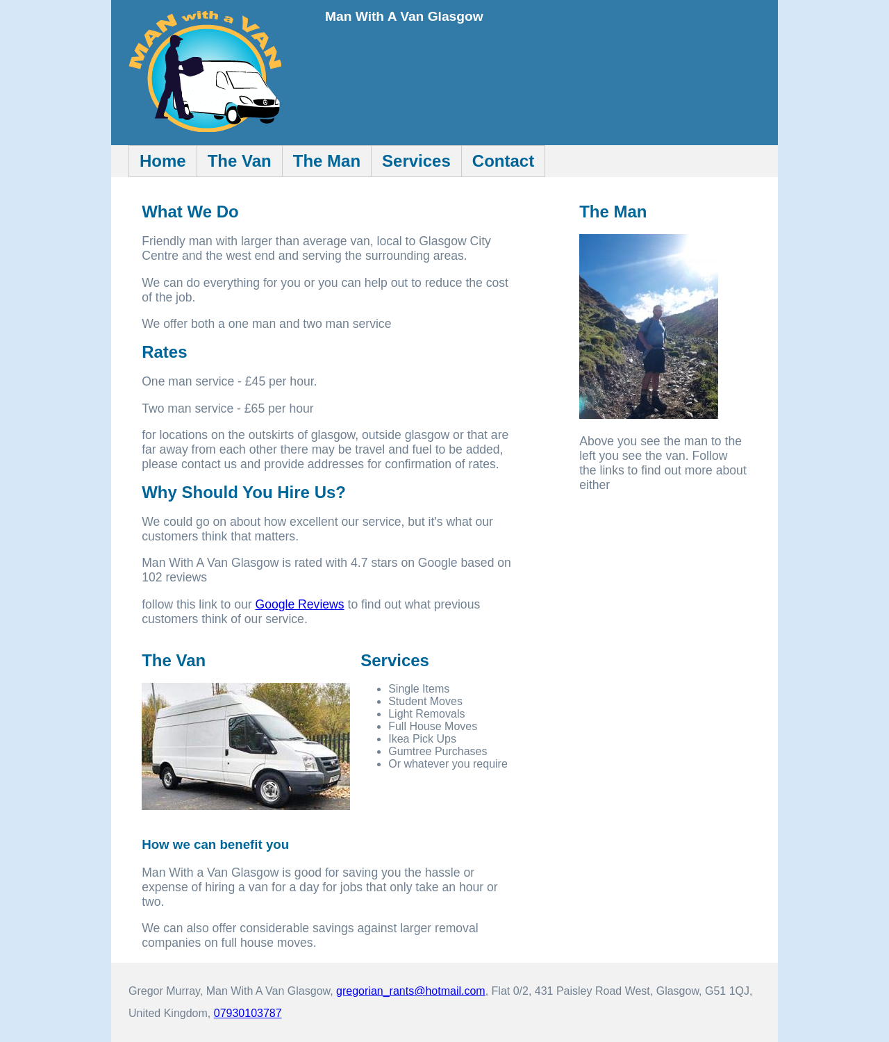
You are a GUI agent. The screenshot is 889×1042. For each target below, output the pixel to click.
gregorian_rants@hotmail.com (410, 991)
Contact (503, 160)
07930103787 (248, 1013)
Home (163, 160)
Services (416, 160)
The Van (240, 160)
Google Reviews (300, 604)
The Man (326, 160)
